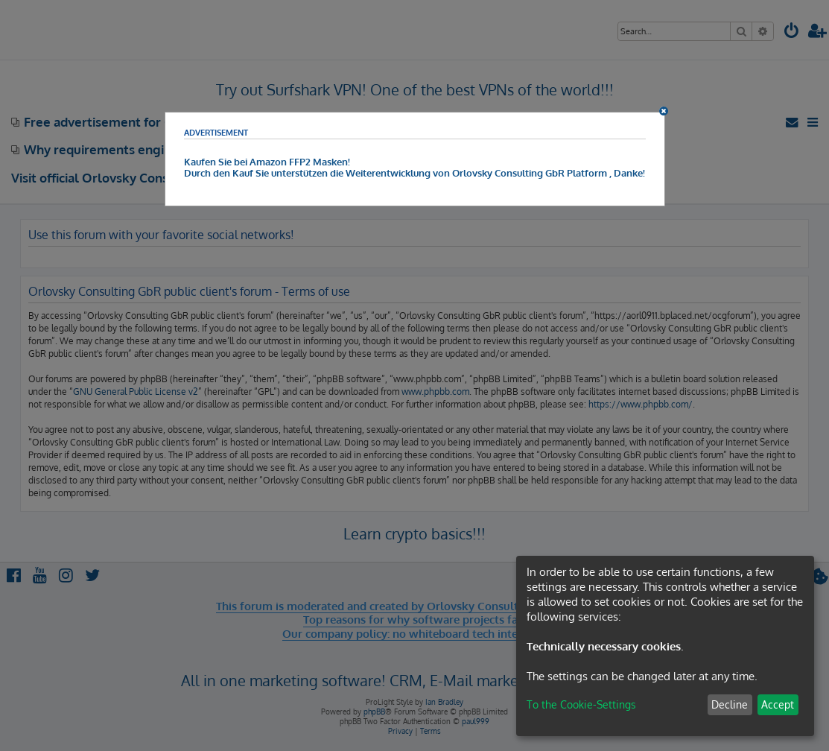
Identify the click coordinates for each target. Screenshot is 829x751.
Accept (777, 704)
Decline (729, 704)
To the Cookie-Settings (581, 704)
